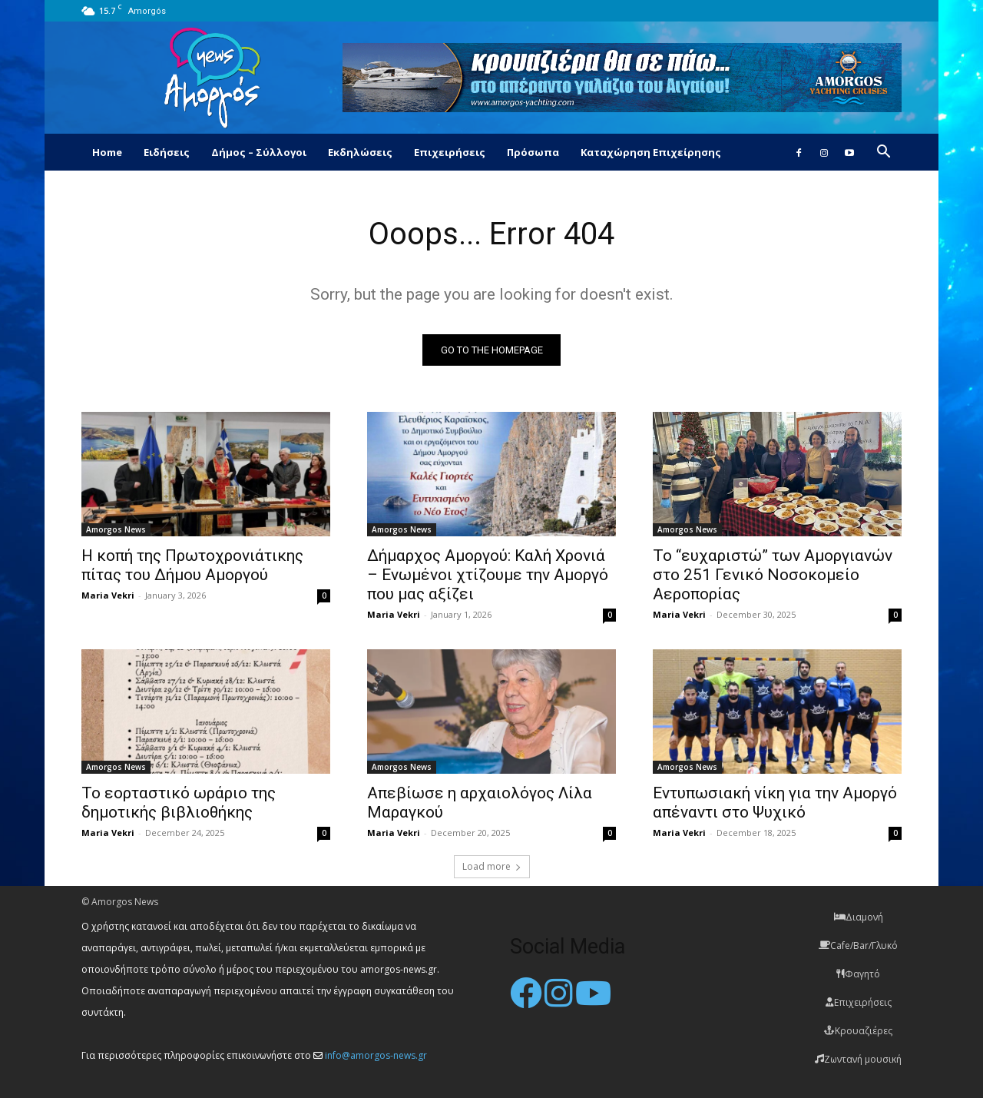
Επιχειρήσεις (449, 152)
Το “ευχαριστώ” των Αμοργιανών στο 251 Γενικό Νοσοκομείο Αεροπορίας (772, 574)
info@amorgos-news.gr (376, 1055)
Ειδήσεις (167, 152)
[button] (883, 153)
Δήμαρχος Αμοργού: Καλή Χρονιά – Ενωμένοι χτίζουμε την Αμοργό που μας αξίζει (487, 574)
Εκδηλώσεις (360, 152)
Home (107, 152)
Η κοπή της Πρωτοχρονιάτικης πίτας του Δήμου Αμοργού (192, 565)
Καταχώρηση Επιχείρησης (651, 152)
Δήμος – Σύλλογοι (258, 152)
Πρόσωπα (533, 152)
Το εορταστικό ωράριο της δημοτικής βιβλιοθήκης (178, 802)
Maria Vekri (107, 595)
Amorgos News (116, 529)
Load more (491, 866)
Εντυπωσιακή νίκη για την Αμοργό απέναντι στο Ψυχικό (775, 802)
